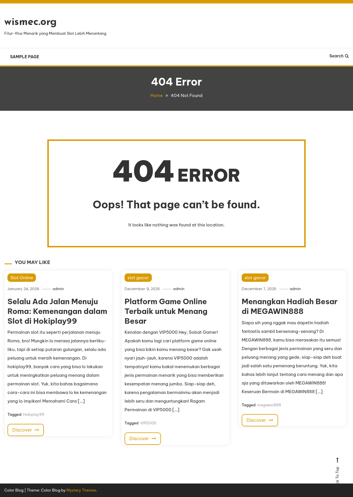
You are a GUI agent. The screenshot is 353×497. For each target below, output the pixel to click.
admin (58, 288)
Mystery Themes (81, 490)
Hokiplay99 (33, 414)
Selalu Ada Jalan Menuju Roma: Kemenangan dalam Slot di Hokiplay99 (57, 311)
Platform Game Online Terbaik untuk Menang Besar (166, 311)
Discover (25, 430)
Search (339, 56)
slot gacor (138, 277)
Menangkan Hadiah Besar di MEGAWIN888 (290, 306)
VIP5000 (148, 423)
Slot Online (21, 277)
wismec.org (30, 22)
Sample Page (24, 56)
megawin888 (269, 405)
